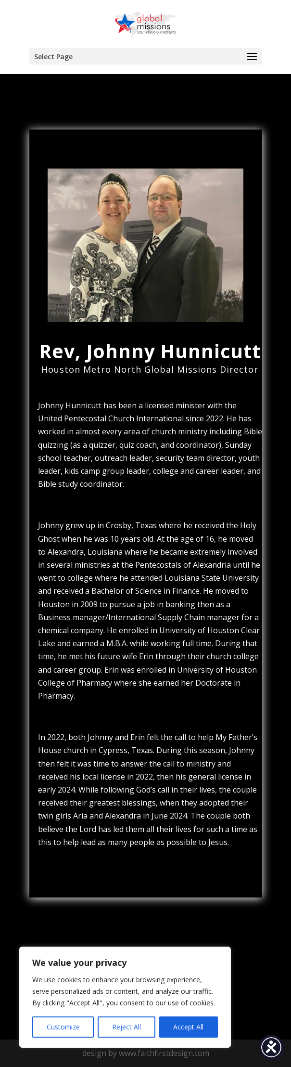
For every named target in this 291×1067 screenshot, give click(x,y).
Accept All (188, 1026)
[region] (125, 997)
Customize (63, 1026)
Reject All (126, 1026)
